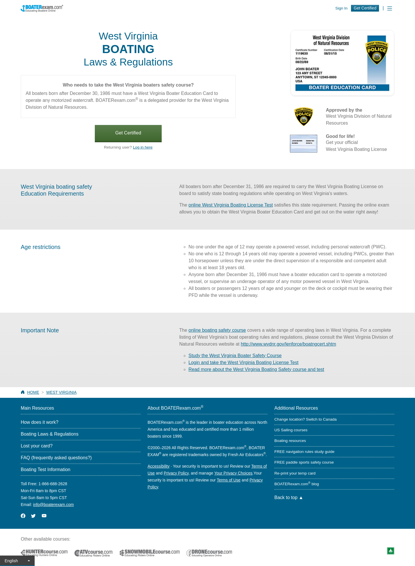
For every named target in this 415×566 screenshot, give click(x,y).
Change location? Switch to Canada (305, 419)
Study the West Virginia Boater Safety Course (235, 355)
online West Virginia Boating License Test (230, 205)
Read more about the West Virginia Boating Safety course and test (256, 369)
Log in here (142, 147)
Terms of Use (228, 480)
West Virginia (61, 392)
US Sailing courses (291, 430)
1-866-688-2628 (52, 483)
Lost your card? (36, 445)
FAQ (56, 457)
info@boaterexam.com (53, 504)
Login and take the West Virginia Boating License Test (243, 362)
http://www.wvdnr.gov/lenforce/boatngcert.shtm (288, 344)
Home (33, 392)
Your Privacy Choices (233, 473)
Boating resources (290, 440)
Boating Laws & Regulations (49, 434)
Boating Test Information (45, 469)
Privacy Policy (176, 473)
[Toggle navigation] (389, 8)
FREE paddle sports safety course (304, 462)
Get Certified (365, 8)
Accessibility (158, 466)
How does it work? (40, 422)
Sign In (341, 8)
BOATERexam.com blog (296, 484)
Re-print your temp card (295, 473)
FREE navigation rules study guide (304, 451)
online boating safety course (217, 330)
